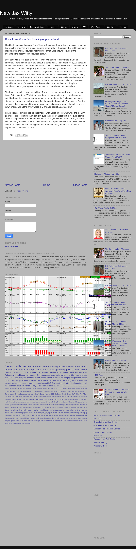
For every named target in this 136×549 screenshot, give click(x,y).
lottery (16, 410)
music (81, 380)
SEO (52, 394)
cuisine (70, 399)
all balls (36, 396)
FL (60, 391)
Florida (38, 366)
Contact (111, 27)
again (31, 396)
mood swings (69, 410)
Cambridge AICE (11, 391)
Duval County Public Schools (38, 391)
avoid (49, 396)
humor (58, 404)
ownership (37, 413)
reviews (53, 372)
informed (19, 407)
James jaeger (9, 394)
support (7, 421)
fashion (8, 380)
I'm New (21, 27)
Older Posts (80, 184)
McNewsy (98, 436)
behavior (54, 396)
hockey (33, 386)
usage (85, 421)
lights (81, 407)
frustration (64, 402)
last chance (59, 407)
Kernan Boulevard (21, 394)
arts (40, 396)
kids (13, 372)
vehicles (72, 366)
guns (21, 380)
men (77, 375)
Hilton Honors (82, 391)
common (25, 399)
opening (20, 413)
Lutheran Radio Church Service (107, 429)
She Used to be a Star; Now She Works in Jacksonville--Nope (117, 392)
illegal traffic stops (67, 404)
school (22, 369)
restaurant (16, 383)
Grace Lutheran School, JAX (106, 425)
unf (46, 383)
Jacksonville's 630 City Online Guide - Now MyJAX (117, 156)
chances (84, 396)
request (66, 415)
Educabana (98, 419)
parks (71, 372)
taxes (65, 372)
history (22, 375)
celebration (77, 396)
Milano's (37, 394)
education (66, 383)
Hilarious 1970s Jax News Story (107, 174)
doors (10, 402)
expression (44, 402)
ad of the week (17, 396)
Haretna (74, 391)
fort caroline (38, 388)
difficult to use (78, 399)
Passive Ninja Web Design (105, 439)
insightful (36, 407)
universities (68, 421)
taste (25, 421)
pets (79, 383)
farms (19, 386)
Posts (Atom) (22, 191)
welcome (21, 423)
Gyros (69, 391)
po (48, 386)
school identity (25, 418)
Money (75, 27)
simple (57, 418)
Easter (51, 391)
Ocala (42, 394)
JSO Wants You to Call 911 (105, 208)
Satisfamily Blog (100, 442)
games (36, 383)
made (24, 410)
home (45, 369)
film (23, 386)
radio (51, 386)
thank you (37, 421)
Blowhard (84, 388)
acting (10, 396)
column (19, 399)
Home (46, 184)
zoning (68, 380)
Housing (52, 27)
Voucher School (100, 446)
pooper (12, 415)
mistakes (62, 410)
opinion (25, 413)
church (64, 378)
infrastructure (27, 407)
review (49, 378)
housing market (50, 404)
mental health (43, 410)
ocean (43, 386)
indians (13, 407)
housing (54, 366)
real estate (44, 415)
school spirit (44, 418)
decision (28, 388)
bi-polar (67, 396)
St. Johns (41, 375)
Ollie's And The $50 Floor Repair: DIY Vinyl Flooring (116, 323)
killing (46, 407)
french (27, 386)
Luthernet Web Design (103, 432)
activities (63, 366)
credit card (63, 399)
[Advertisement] (46, 161)
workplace (28, 423)
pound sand (25, 415)
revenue (72, 415)
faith (50, 402)
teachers (30, 421)
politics (25, 372)
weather (30, 378)
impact (77, 404)
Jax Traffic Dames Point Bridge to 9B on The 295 (115, 136)
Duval (76, 369)
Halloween (12, 386)
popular (18, 415)
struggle (84, 418)
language (51, 407)
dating (84, 378)
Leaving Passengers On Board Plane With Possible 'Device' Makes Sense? (116, 103)
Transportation (36, 27)
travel (53, 375)
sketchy (62, 418)
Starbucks (70, 394)
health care (61, 380)
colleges (13, 399)
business (56, 378)
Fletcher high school (71, 386)
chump (7, 399)
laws (65, 407)
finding (54, 402)
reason (51, 415)
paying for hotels (51, 413)
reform (56, 415)
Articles (9, 27)
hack (16, 404)
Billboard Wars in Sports (115, 121)
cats (85, 386)
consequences (42, 399)
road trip (12, 418)
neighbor (44, 372)
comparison (33, 399)
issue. (41, 407)
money (30, 366)
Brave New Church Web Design (107, 415)
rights (7, 418)
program (32, 415)
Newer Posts (12, 184)
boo (71, 396)
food (58, 402)
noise (39, 386)
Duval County (58, 386)
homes (42, 404)
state (79, 418)
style (44, 388)
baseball (75, 380)
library (35, 380)
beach (43, 378)
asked (44, 396)
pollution (77, 378)
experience (37, 402)
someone (74, 418)
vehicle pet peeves (11, 423)
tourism (46, 380)
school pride (35, 418)
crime (46, 366)
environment (31, 375)
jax (24, 366)
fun (73, 375)
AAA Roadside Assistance (66, 388)
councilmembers (53, 399)
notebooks (13, 413)
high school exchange (31, 404)
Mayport (8, 383)
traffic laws (52, 421)
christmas (8, 388)
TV (84, 27)
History (122, 27)
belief (59, 396)
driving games (18, 402)
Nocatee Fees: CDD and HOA (118, 84)
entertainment (27, 402)
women (37, 378)
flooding (74, 383)
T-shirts (76, 394)
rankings (14, 378)
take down (19, 421)
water (58, 375)
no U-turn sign (80, 410)
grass (12, 404)
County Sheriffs (22, 391)
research (32, 372)
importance (83, 404)
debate (22, 388)
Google (63, 391)
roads (47, 375)
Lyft (49, 383)
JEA (85, 380)
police (69, 369)
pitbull (82, 413)
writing (16, 375)
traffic (18, 372)
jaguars (70, 378)
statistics (78, 372)
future (70, 402)
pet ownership (74, 413)
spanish (84, 383)
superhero (49, 388)
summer (23, 383)
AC (6, 386)
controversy (16, 388)
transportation (34, 369)
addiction (26, 396)
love (20, 410)
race (40, 380)
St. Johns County (60, 394)
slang (68, 418)
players (7, 415)
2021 (55, 388)
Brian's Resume (11, 246)
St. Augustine (57, 383)
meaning (35, 410)
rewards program (81, 415)
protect (38, 415)
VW (6, 396)
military (42, 383)
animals (30, 383)
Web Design (96, 27)
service (51, 418)
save (17, 418)
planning (60, 369)
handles (21, 404)
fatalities (53, 380)
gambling (75, 402)
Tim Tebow (83, 394)
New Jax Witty (16, 13)
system (13, 421)
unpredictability (77, 421)
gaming (81, 402)
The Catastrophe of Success (117, 67)
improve (7, 407)
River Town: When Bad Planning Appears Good (32, 39)
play (85, 413)
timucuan (45, 421)
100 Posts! (99, 375)
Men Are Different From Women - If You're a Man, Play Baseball (118, 191)
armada (81, 386)
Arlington (22, 378)
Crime (64, 27)
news (52, 369)
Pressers (47, 394)
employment (66, 375)
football (15, 380)
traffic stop (59, 421)
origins (31, 413)
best (62, 396)
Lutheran (30, 394)
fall (33, 388)
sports (59, 372)
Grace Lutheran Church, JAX (106, 422)
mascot (29, 410)
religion (61, 415)
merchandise (53, 410)
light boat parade (73, 407)
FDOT (56, 391)
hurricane (28, 380)
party (43, 413)
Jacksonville (13, 366)
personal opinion (63, 413)
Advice (78, 388)
